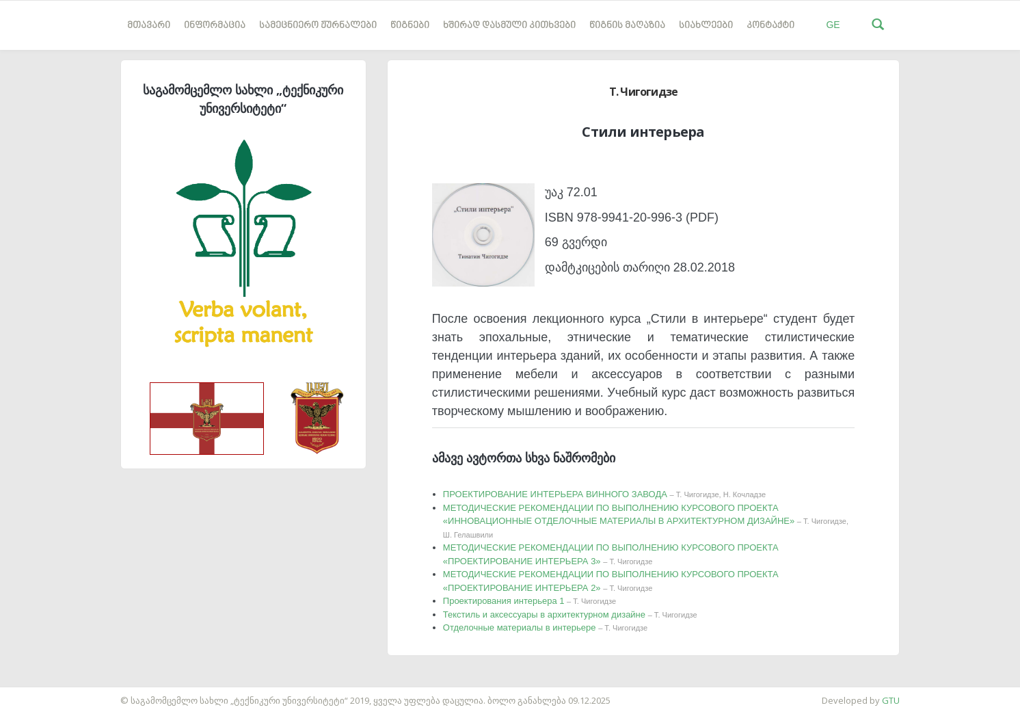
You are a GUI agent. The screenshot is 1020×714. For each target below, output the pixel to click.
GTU (891, 700)
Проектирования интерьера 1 (529, 601)
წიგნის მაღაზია (627, 25)
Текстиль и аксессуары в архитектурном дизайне (570, 614)
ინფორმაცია (214, 25)
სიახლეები (706, 25)
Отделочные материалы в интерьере (545, 627)
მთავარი (148, 25)
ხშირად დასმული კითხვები (509, 25)
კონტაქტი (770, 25)
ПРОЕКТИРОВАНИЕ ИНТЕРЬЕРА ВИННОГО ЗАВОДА (604, 494)
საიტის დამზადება (40, 693)
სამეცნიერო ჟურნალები (318, 25)
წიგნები (409, 25)
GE (833, 24)
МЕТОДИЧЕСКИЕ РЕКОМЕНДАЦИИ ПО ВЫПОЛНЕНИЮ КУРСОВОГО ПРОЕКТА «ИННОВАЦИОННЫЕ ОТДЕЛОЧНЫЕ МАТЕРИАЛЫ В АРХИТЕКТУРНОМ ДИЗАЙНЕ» (645, 521)
